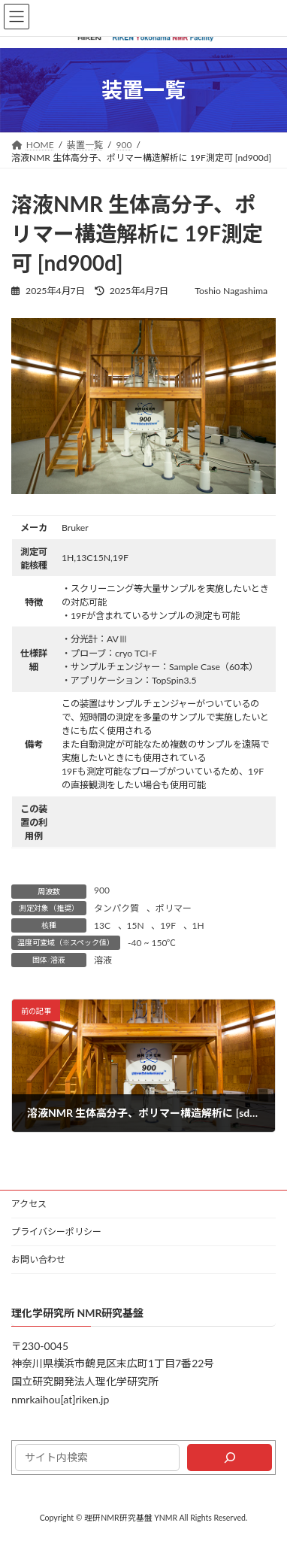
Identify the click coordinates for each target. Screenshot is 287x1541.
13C (102, 925)
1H (198, 925)
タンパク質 (116, 908)
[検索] (229, 1457)
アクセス (29, 1203)
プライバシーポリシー (56, 1231)
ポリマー (174, 908)
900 (102, 890)
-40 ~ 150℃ (152, 942)
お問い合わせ (38, 1259)
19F (168, 925)
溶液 (103, 960)
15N (135, 925)
